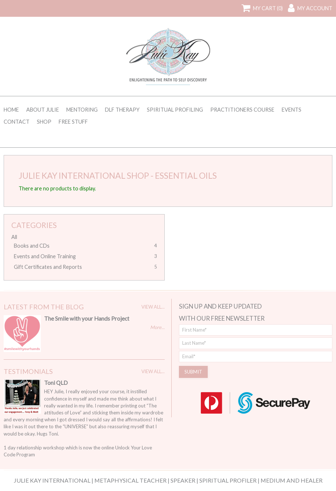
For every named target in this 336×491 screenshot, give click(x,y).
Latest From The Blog (44, 307)
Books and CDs (32, 246)
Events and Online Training (45, 256)
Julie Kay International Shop (84, 175)
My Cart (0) (268, 8)
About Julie (42, 110)
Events (291, 110)
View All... (153, 307)
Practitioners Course (242, 110)
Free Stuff (73, 122)
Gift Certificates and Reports (48, 267)
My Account (314, 8)
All (14, 237)
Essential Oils (186, 175)
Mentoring (82, 110)
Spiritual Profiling (175, 110)
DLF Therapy (122, 110)
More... (157, 327)
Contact (17, 122)
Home (11, 110)
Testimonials (28, 371)
